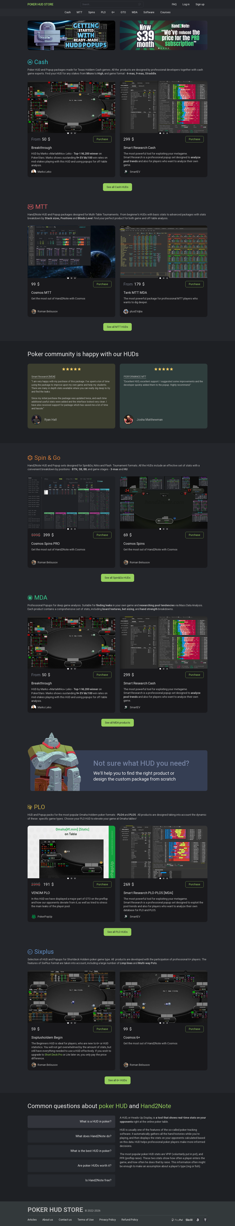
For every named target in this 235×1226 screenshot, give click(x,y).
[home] (40, 4)
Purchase (102, 139)
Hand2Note (156, 1105)
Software (148, 12)
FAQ (174, 4)
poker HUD (113, 1105)
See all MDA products (117, 722)
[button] (158, 48)
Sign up (200, 4)
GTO (123, 12)
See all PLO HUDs (117, 931)
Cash (68, 12)
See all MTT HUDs (117, 326)
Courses (165, 12)
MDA (134, 12)
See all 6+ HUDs (117, 1079)
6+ (113, 12)
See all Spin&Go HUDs (118, 577)
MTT (79, 12)
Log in (186, 4)
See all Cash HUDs (117, 186)
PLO (103, 12)
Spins (91, 12)
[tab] (71, 1121)
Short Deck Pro (53, 1054)
